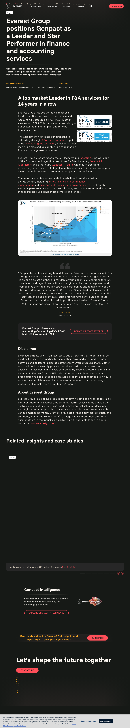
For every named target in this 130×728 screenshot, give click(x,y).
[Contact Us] (27, 670)
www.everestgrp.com (43, 423)
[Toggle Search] (91, 6)
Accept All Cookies (106, 721)
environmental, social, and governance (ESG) (66, 184)
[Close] (126, 721)
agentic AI (86, 157)
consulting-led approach (40, 143)
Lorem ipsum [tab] (82, 573)
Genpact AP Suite (62, 164)
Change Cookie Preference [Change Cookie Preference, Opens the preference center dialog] (88, 721)
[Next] (122, 573)
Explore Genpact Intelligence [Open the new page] (46, 612)
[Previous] (118, 573)
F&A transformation (53, 140)
